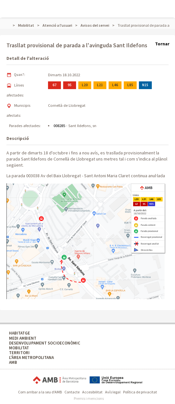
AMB (13, 362)
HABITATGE (19, 333)
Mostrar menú (9, 5)
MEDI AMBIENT (22, 338)
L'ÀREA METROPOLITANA (31, 357)
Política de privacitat (140, 392)
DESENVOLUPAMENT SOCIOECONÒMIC (44, 343)
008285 (59, 125)
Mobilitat (26, 25)
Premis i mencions (89, 398)
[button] (85, 241)
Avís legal (113, 392)
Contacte (72, 392)
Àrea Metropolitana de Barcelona (59, 380)
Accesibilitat (92, 392)
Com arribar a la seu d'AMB (40, 392)
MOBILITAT (19, 348)
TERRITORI (19, 352)
